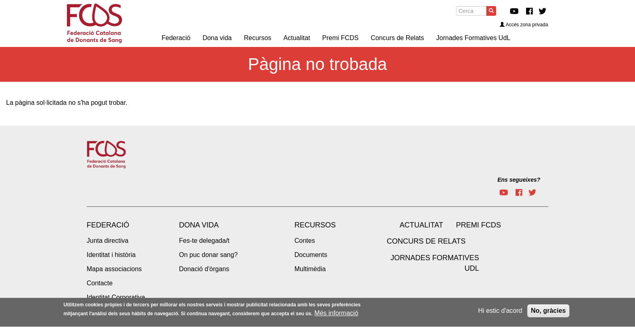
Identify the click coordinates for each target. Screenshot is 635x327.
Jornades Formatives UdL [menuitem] (473, 37)
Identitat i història (111, 254)
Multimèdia (310, 268)
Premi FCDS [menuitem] (340, 37)
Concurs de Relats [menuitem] (397, 37)
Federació (108, 225)
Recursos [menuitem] (257, 37)
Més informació (336, 315)
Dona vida (199, 225)
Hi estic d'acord (500, 313)
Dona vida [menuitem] (217, 37)
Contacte (100, 283)
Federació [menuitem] (176, 37)
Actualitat (421, 225)
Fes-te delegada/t (204, 240)
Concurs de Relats (426, 241)
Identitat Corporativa (116, 297)
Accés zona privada (524, 25)
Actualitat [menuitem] (296, 37)
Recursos (315, 225)
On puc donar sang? (208, 254)
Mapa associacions (114, 268)
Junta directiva (107, 240)
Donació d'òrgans (204, 268)
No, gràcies (548, 313)
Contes (304, 240)
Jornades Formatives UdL (434, 263)
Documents (310, 254)
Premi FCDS (478, 225)
